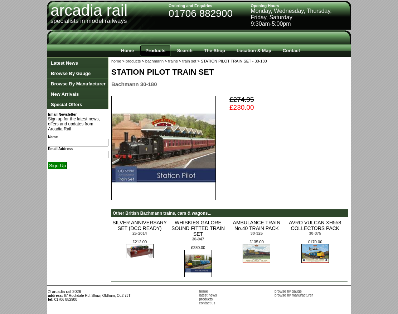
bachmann (154, 61)
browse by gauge (288, 291)
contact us (207, 303)
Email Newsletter (62, 114)
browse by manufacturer (294, 295)
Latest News (64, 63)
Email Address (60, 149)
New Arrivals (65, 94)
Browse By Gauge (71, 73)
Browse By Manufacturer (78, 83)
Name (53, 137)
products (133, 61)
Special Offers (66, 104)
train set (189, 61)
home (116, 61)
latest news (208, 295)
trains (173, 61)
